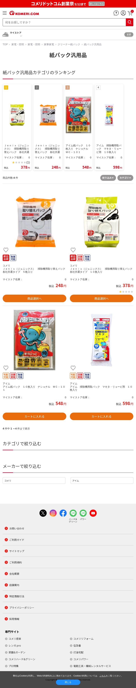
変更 (129, 34)
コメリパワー (80, 659)
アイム (75, 480)
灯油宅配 (78, 652)
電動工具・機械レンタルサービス (92, 666)
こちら (102, 676)
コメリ (7, 480)
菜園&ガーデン (17, 652)
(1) (28, 162)
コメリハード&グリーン (22, 659)
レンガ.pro (15, 645)
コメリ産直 (15, 638)
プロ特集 (14, 666)
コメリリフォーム (83, 638)
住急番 (77, 645)
